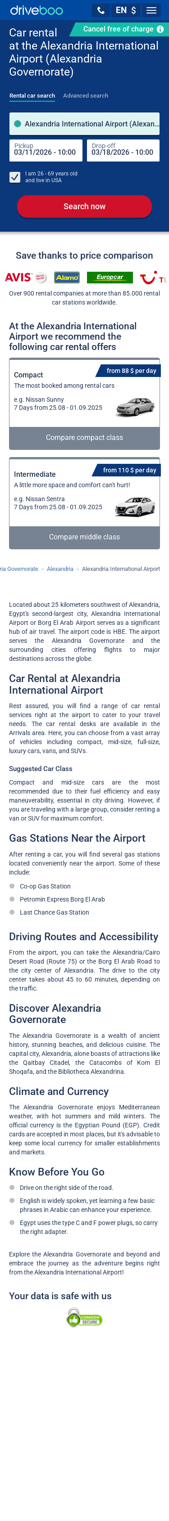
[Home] (37, 10)
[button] (101, 10)
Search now (84, 206)
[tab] (32, 93)
